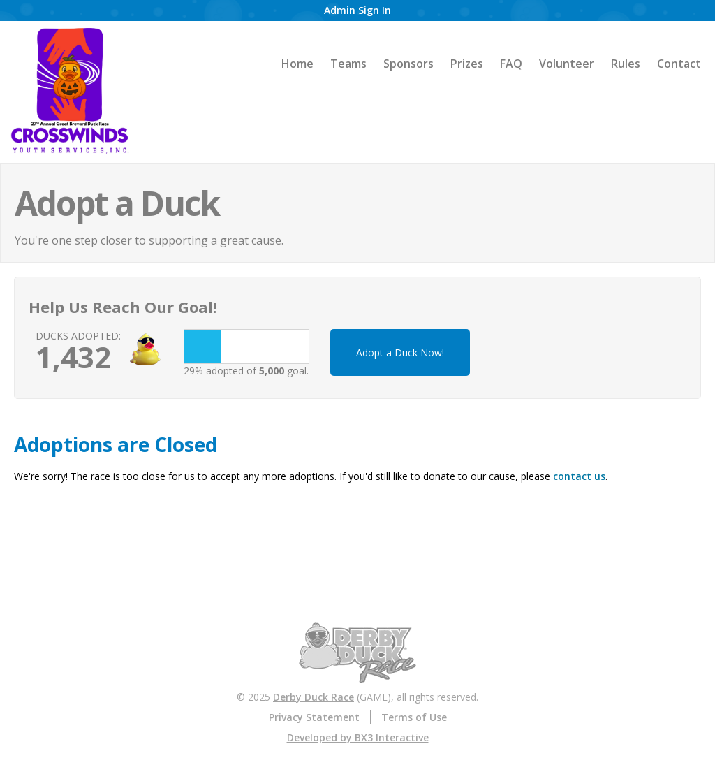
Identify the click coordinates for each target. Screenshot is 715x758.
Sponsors (408, 63)
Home (297, 63)
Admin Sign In (357, 10)
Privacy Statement (314, 717)
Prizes (466, 63)
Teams (348, 63)
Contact (679, 63)
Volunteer (566, 63)
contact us (579, 476)
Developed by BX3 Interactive (358, 737)
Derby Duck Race (313, 697)
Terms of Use (414, 717)
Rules (625, 63)
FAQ (511, 63)
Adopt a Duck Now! (400, 352)
